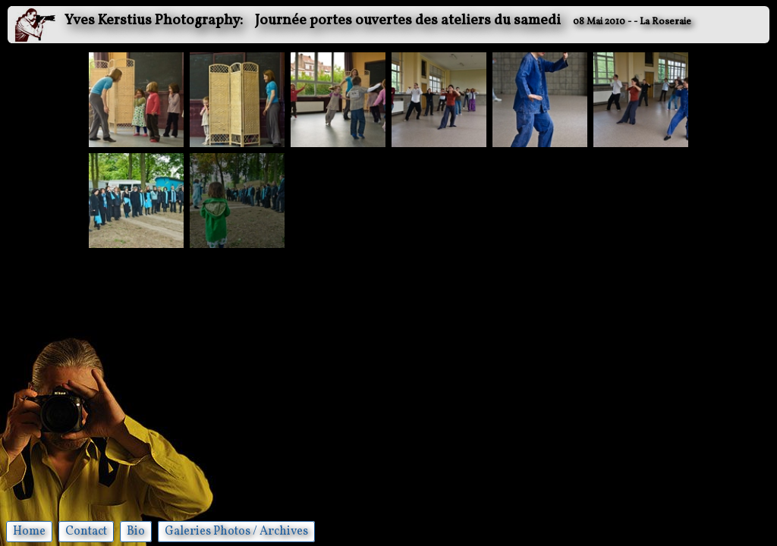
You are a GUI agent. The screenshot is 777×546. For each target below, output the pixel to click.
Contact (86, 531)
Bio (136, 531)
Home (29, 531)
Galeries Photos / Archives (236, 531)
